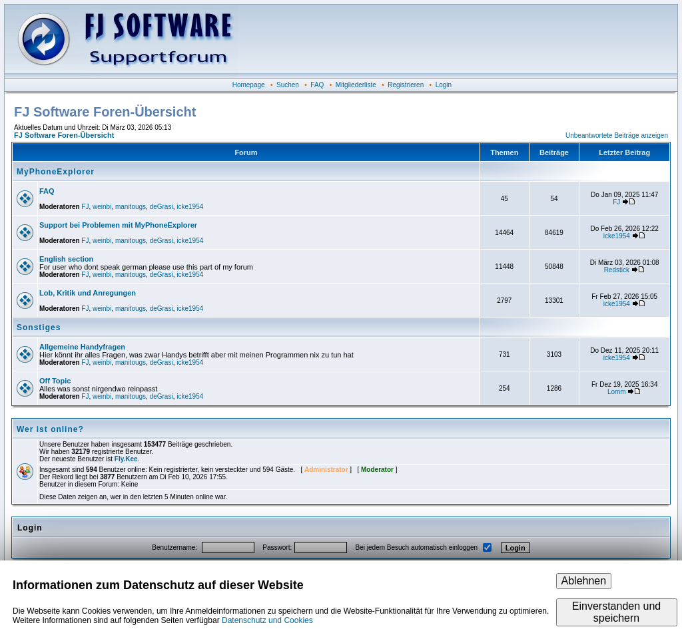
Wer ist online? (50, 429)
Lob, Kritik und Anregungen (87, 293)
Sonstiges (39, 327)
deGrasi (161, 206)
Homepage (248, 85)
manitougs (130, 206)
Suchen (287, 85)
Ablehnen (584, 580)
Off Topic (55, 381)
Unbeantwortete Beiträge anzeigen (616, 135)
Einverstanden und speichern (616, 612)
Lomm (616, 391)
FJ (85, 206)
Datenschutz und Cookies (267, 620)
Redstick (616, 270)
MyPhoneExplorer (56, 171)
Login (444, 85)
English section (66, 259)
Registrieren (406, 85)
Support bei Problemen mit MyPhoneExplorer (118, 225)
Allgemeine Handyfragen (82, 347)
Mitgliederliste (356, 85)
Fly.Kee (126, 459)
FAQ (317, 85)
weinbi (102, 206)
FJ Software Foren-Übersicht (64, 135)
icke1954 (189, 206)
